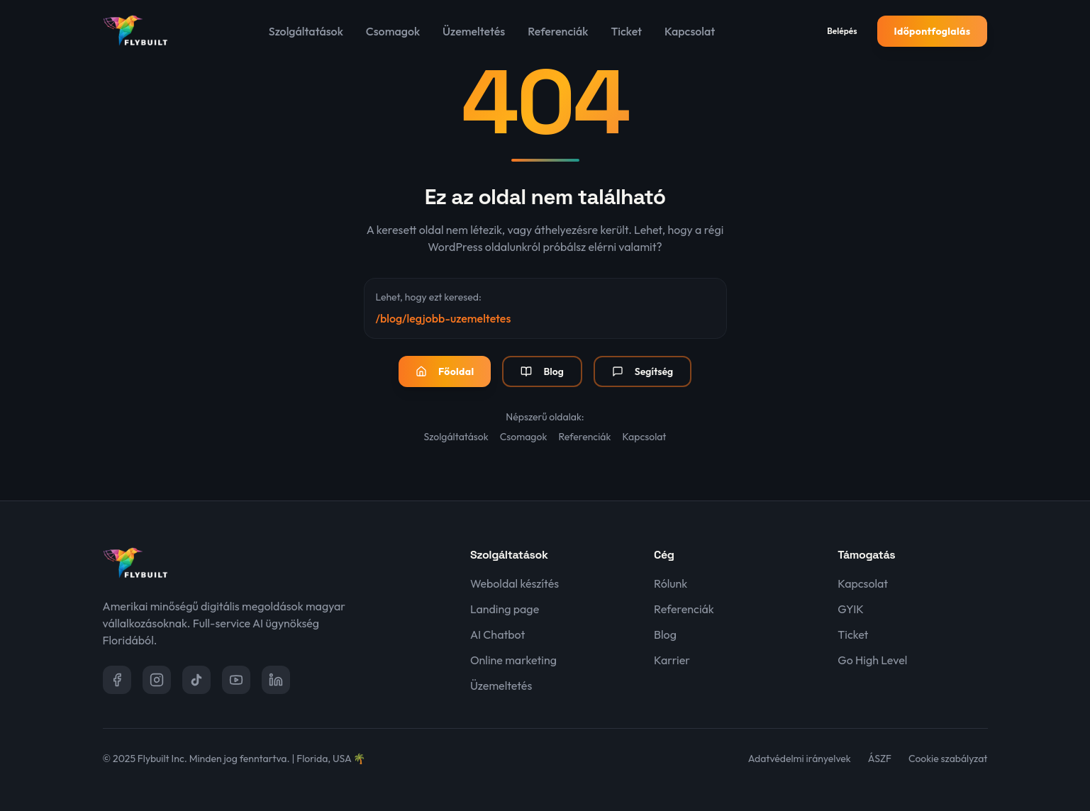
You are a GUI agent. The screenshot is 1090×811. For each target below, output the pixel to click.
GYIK (851, 609)
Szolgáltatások (306, 31)
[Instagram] (157, 680)
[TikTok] (196, 680)
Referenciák (558, 31)
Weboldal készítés (514, 583)
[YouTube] (236, 680)
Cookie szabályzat (947, 758)
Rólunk (670, 583)
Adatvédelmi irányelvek (799, 758)
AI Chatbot (497, 634)
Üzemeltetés (474, 31)
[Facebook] (117, 680)
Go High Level (872, 660)
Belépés (842, 31)
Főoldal (445, 371)
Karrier (672, 660)
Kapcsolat (689, 31)
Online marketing (513, 660)
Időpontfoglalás (932, 31)
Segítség (642, 371)
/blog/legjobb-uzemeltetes (443, 318)
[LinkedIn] (276, 680)
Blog (542, 371)
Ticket (626, 31)
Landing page (504, 609)
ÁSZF (879, 758)
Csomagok (393, 31)
